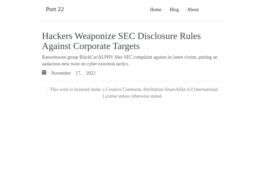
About (193, 9)
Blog (174, 9)
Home (155, 9)
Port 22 (55, 9)
